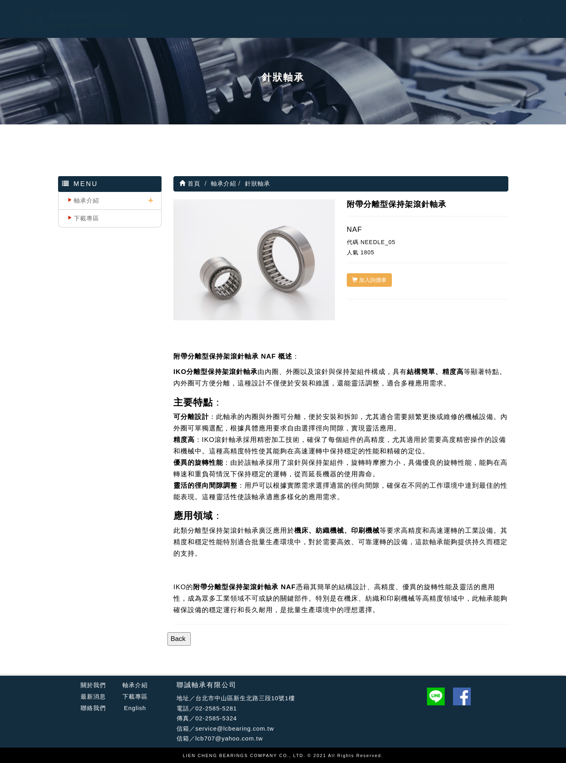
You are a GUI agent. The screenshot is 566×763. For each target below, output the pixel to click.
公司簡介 (266, 20)
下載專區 (387, 20)
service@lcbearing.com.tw (235, 728)
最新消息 (347, 20)
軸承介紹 (306, 20)
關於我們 (93, 685)
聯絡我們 (427, 20)
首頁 (189, 183)
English (465, 20)
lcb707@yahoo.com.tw (229, 738)
